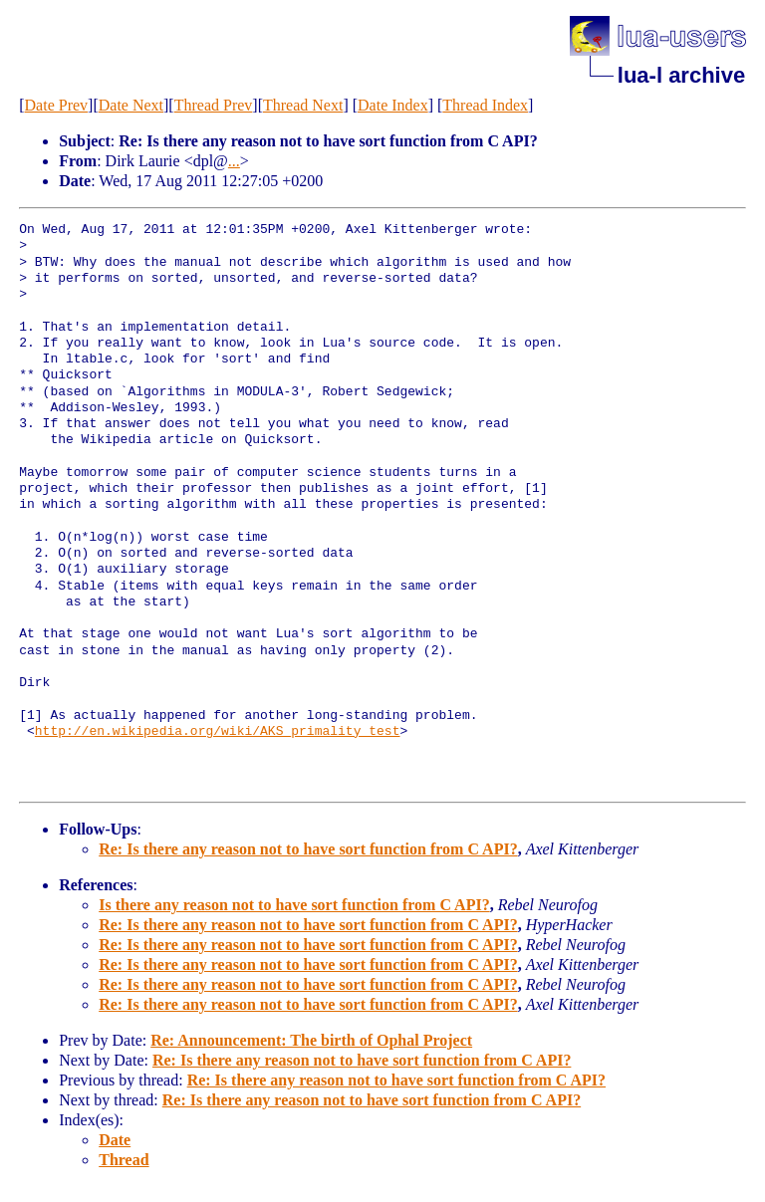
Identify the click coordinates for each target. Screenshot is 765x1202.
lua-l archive (681, 75)
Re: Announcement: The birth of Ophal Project (311, 1040)
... (234, 160)
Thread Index (485, 105)
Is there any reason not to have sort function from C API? (294, 904)
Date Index (393, 105)
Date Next (131, 105)
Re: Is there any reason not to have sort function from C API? (308, 849)
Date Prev (57, 105)
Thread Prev (213, 105)
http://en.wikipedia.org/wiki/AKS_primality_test (217, 732)
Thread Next (303, 105)
